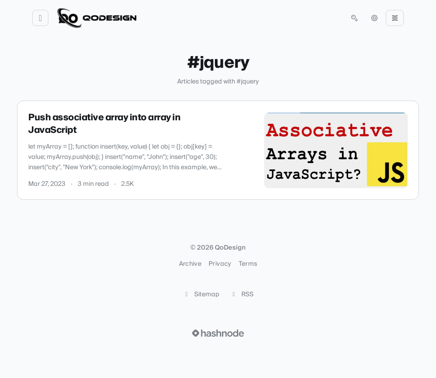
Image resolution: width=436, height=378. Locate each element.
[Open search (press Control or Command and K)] (354, 18)
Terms (248, 264)
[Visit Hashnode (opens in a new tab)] (218, 333)
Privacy (220, 264)
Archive (190, 264)
